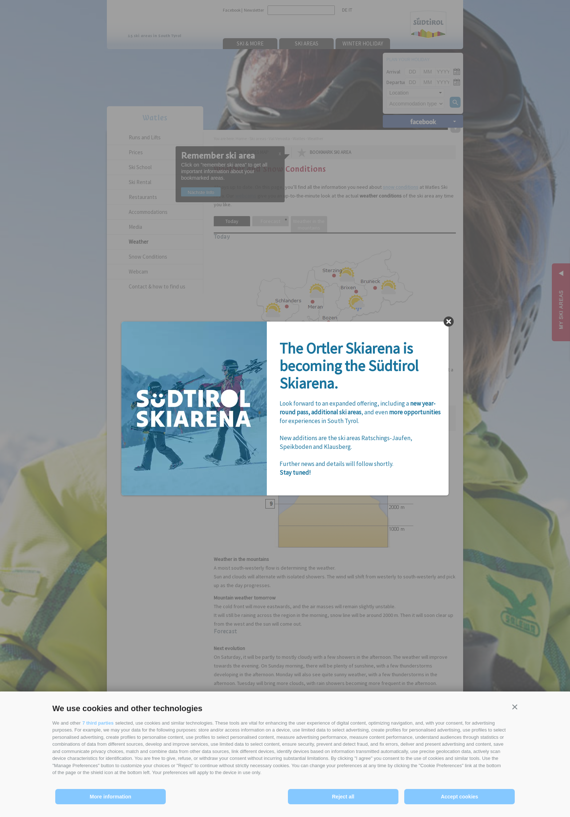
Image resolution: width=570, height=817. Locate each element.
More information (110, 797)
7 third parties (97, 723)
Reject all (343, 797)
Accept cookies (459, 797)
